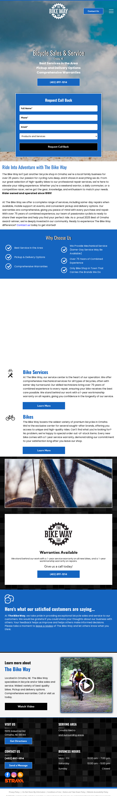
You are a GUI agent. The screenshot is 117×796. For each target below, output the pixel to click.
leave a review (44, 626)
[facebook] (7, 775)
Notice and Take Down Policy (74, 792)
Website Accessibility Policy (97, 792)
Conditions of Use (54, 792)
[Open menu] (111, 11)
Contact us (23, 225)
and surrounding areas (71, 735)
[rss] (20, 775)
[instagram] (14, 775)
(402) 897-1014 (14, 758)
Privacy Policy (14, 792)
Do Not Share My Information (34, 792)
